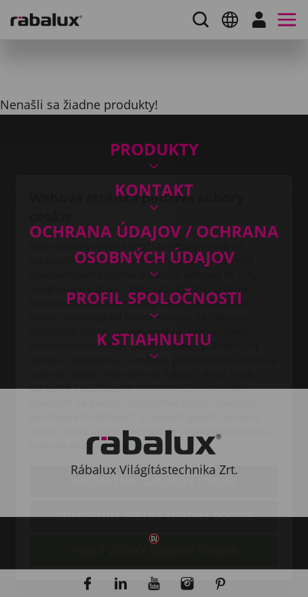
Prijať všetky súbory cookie (154, 472)
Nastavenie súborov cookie (154, 403)
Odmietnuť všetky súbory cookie (154, 437)
